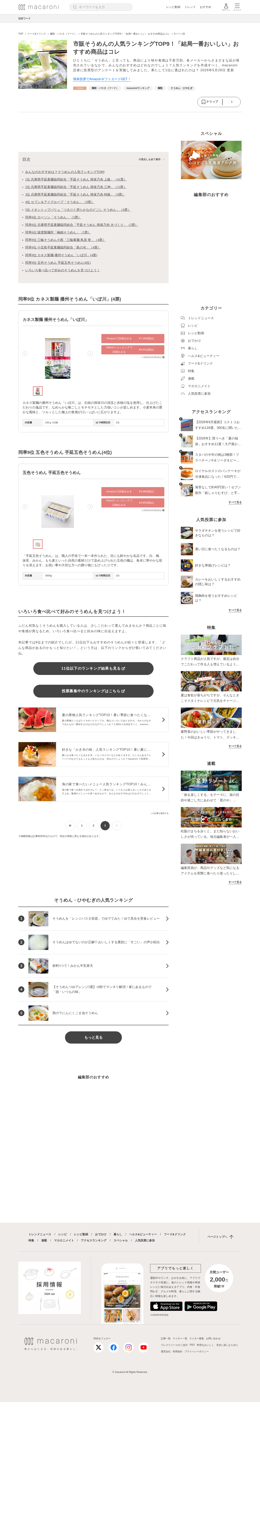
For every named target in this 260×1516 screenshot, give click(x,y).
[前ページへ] (70, 825)
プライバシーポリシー (196, 1351)
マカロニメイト (64, 1240)
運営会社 (166, 1351)
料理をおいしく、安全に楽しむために (217, 1345)
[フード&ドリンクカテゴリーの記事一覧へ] (80, 88)
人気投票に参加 (145, 1240)
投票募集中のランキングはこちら (93, 691)
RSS (192, 1344)
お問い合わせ (213, 1338)
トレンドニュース (39, 1234)
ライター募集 (196, 1338)
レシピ (62, 1234)
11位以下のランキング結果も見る (93, 668)
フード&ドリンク (175, 1234)
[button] (25, 353)
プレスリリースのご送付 (174, 1345)
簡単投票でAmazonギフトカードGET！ (102, 79)
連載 (44, 1240)
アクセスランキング (93, 1240)
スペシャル (121, 1240)
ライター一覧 (180, 1338)
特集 (31, 1240)
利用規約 (177, 1351)
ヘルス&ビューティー (143, 1234)
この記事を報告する (159, 813)
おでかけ (100, 1234)
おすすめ (205, 7)
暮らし (118, 1234)
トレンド (190, 7)
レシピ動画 (173, 7)
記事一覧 (166, 1338)
